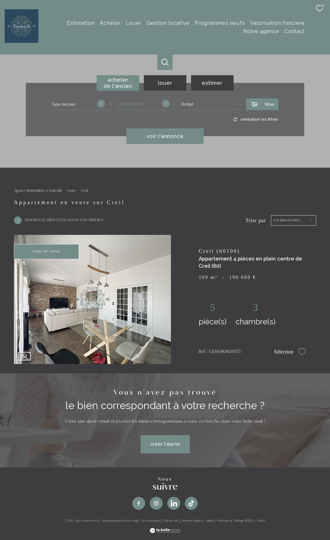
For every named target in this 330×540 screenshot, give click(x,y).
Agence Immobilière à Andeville (38, 191)
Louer (134, 23)
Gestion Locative (168, 23)
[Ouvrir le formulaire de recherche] (262, 104)
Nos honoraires (151, 520)
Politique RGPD (243, 520)
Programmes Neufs (220, 23)
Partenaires (223, 520)
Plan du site (171, 520)
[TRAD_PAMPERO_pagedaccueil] (21, 41)
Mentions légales (191, 520)
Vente (71, 191)
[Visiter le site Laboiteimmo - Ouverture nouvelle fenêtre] (165, 531)
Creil (84, 191)
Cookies (260, 520)
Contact (294, 31)
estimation (81, 23)
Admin (209, 520)
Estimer (212, 83)
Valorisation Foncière (277, 23)
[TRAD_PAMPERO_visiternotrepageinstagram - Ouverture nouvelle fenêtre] (156, 503)
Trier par (255, 220)
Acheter (110, 23)
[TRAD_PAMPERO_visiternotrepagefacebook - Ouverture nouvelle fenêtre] (138, 503)
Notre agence (261, 31)
